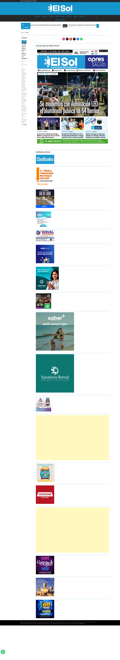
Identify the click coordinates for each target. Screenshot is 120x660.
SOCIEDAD (57, 16)
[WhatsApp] (81, 39)
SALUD (63, 16)
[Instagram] (63, 39)
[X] (74, 39)
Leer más (24, 124)
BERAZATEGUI (82, 16)
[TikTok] (67, 39)
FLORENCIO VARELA (60, 19)
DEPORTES (69, 16)
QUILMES (75, 16)
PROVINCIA (44, 16)
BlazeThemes (82, 623)
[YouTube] (70, 39)
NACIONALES (37, 16)
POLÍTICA (51, 16)
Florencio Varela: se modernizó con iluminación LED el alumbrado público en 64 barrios (91, 25)
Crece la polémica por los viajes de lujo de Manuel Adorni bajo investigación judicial (45, 25)
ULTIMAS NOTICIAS (24, 42)
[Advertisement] (72, 437)
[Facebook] (77, 39)
